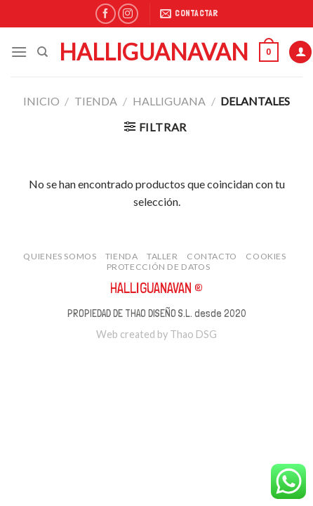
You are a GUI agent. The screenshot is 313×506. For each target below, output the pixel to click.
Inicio (41, 101)
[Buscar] (42, 52)
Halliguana (169, 101)
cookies (266, 256)
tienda (95, 101)
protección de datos (159, 266)
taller (162, 256)
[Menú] (19, 51)
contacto (212, 256)
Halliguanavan (153, 52)
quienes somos (59, 256)
